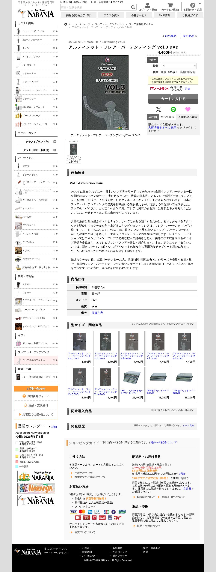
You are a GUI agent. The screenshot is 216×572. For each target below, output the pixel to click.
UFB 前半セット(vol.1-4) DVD (184, 392)
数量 (155, 65)
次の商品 (189, 36)
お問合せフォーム (36, 396)
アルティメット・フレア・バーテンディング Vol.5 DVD (79, 392)
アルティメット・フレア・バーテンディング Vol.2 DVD (105, 356)
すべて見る (188, 425)
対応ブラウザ (120, 556)
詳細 (54, 426)
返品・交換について (149, 526)
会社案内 (117, 548)
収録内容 (97, 312)
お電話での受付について (36, 414)
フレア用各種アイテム (141, 24)
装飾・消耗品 (26, 276)
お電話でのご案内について (90, 477)
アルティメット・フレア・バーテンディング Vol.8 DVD (131, 356)
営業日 (187, 488)
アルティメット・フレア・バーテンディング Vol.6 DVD (184, 356)
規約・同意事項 (151, 548)
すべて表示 (167, 117)
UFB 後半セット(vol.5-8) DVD (158, 392)
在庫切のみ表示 (188, 117)
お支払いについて (84, 532)
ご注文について (83, 473)
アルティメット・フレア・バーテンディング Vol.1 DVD (79, 356)
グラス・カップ (27, 133)
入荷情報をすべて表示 (162, 127)
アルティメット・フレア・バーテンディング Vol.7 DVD (158, 356)
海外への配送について (164, 442)
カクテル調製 (26, 23)
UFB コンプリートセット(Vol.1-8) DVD (131, 392)
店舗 (145, 552)
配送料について (146, 497)
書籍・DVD (24, 369)
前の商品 (171, 36)
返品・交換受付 (36, 405)
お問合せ (87, 548)
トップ (79, 24)
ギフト (22, 335)
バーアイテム (26, 158)
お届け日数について (173, 497)
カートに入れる (173, 99)
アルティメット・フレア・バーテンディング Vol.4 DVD (105, 392)
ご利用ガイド (120, 552)
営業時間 (87, 552)
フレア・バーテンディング (33, 352)
